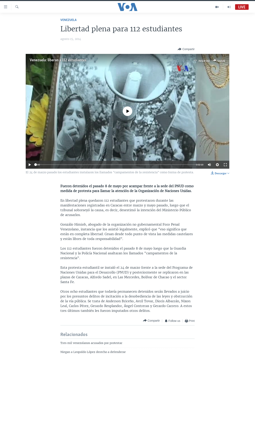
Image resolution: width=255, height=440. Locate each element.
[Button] (186, 49)
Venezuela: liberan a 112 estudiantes (58, 60)
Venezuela (68, 20)
